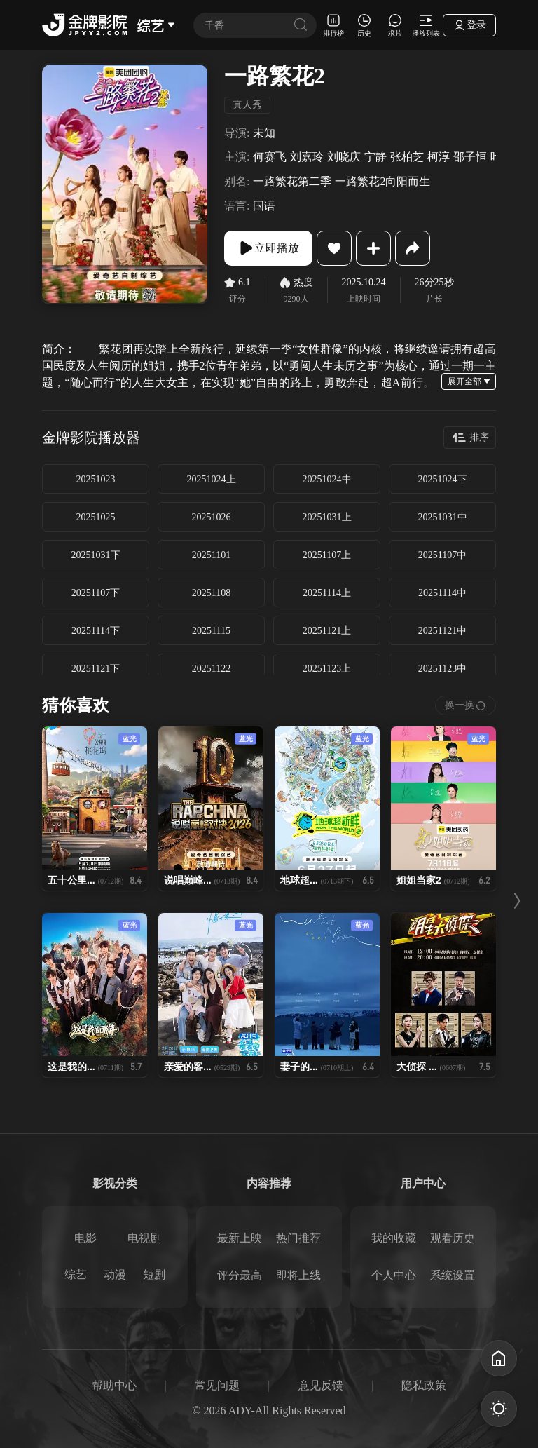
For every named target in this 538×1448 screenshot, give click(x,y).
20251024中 (327, 479)
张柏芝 (407, 157)
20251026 (211, 517)
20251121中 (442, 630)
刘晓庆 (344, 157)
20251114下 (95, 630)
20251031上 (327, 517)
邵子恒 (470, 157)
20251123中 (442, 668)
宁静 (375, 157)
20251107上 (327, 555)
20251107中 (442, 555)
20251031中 (442, 517)
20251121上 (327, 630)
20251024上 (211, 479)
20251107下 (95, 593)
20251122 (211, 668)
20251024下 (442, 479)
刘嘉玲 (307, 157)
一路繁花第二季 (292, 181)
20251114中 (442, 593)
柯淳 (438, 157)
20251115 (211, 630)
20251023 (96, 479)
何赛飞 (270, 157)
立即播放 (268, 248)
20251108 (211, 593)
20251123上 (327, 668)
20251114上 (327, 593)
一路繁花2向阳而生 (382, 181)
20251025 (96, 517)
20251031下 (95, 555)
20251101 (211, 555)
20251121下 (95, 668)
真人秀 (247, 105)
